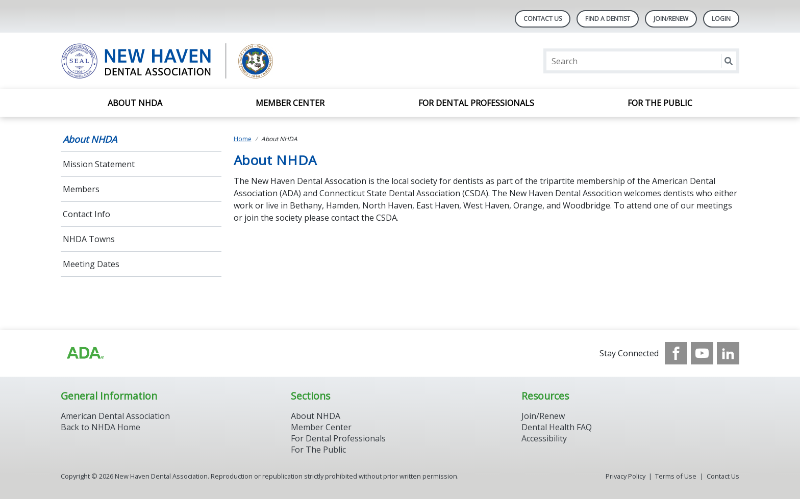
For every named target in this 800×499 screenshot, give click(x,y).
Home (243, 139)
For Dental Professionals (476, 103)
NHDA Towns (89, 239)
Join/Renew (671, 18)
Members (81, 189)
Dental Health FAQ (556, 427)
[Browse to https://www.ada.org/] (85, 353)
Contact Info (86, 214)
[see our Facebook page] (676, 353)
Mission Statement (99, 164)
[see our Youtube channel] (702, 353)
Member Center (290, 103)
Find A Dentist (607, 18)
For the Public (660, 103)
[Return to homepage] (192, 61)
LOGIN (721, 18)
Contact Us (542, 18)
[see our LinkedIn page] (728, 353)
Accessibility (544, 438)
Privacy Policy (625, 476)
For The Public (318, 449)
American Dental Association (115, 416)
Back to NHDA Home (100, 427)
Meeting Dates (91, 264)
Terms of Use (675, 476)
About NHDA (135, 103)
